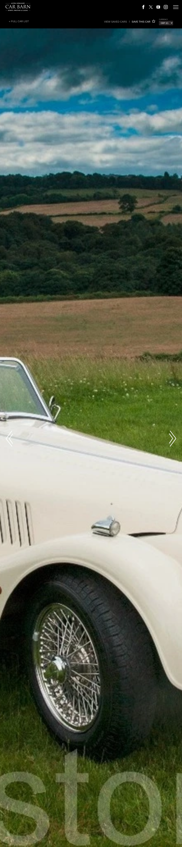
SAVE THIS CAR (143, 21)
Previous (9, 439)
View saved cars (115, 21)
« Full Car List (19, 21)
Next (173, 439)
